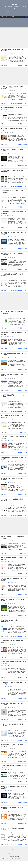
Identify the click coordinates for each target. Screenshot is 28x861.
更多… (23, 11)
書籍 (8, 11)
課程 (4, 11)
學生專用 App (17, 11)
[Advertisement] (14, 33)
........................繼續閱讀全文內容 (19, 65)
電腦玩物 (14, 4)
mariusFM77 (17, 856)
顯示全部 (24, 16)
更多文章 (14, 849)
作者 (12, 11)
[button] (26, 49)
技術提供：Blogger (14, 853)
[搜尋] (26, 2)
